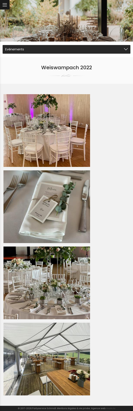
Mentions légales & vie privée (73, 408)
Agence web (98, 408)
